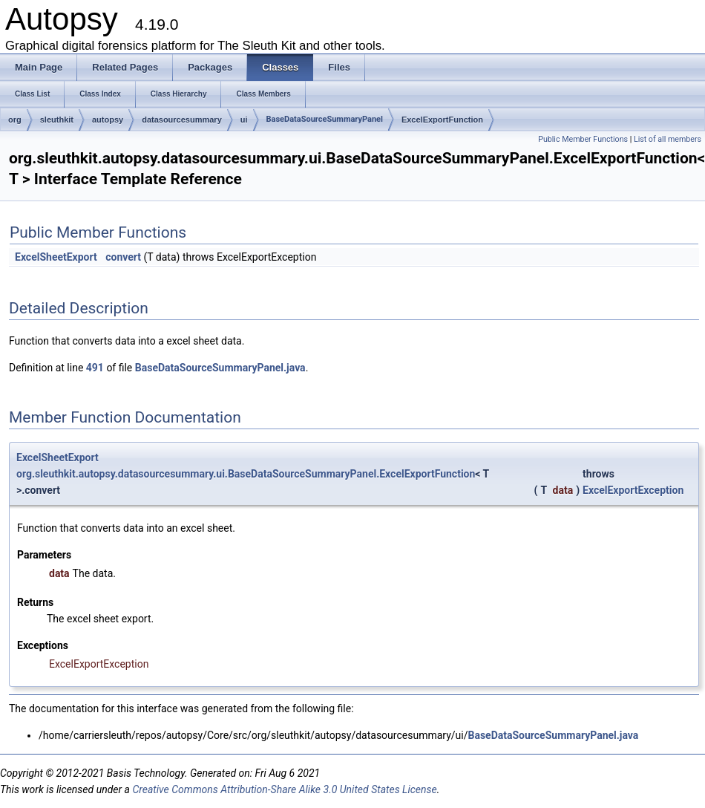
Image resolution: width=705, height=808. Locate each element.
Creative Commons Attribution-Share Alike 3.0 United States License (284, 789)
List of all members (667, 139)
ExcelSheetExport (56, 257)
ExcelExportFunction (442, 119)
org (15, 119)
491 (95, 368)
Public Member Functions (583, 139)
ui (244, 119)
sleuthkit (56, 119)
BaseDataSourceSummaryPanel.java (220, 368)
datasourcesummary (182, 119)
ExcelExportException (633, 490)
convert (123, 257)
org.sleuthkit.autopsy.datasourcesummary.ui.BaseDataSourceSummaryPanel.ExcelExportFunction (245, 474)
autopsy (107, 119)
